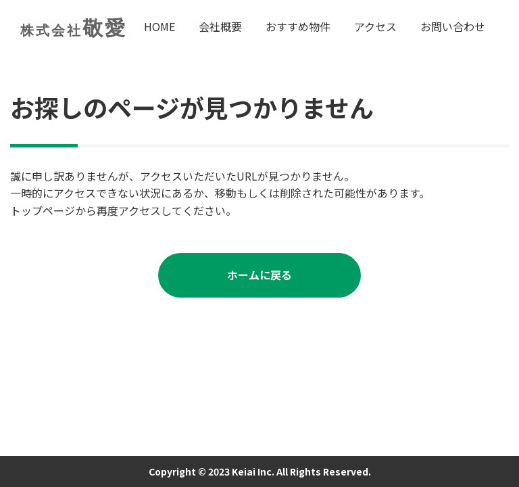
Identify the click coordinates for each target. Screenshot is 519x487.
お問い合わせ (452, 26)
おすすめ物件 (298, 26)
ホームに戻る (259, 274)
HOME (159, 26)
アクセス (375, 26)
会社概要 (220, 26)
